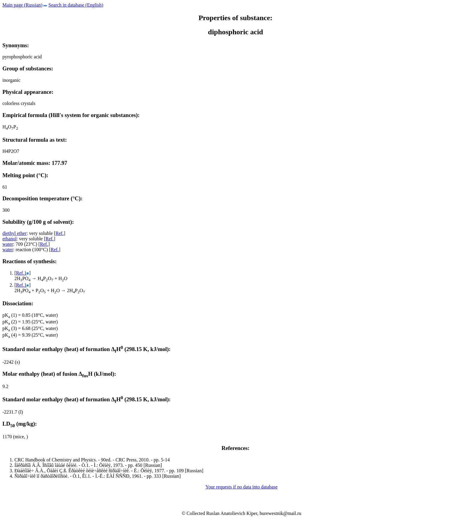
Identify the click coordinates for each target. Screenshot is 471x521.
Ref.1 (21, 273)
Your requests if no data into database (241, 486)
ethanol (9, 238)
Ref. (60, 233)
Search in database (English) (75, 5)
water (7, 244)
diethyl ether (14, 233)
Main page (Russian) (22, 5)
